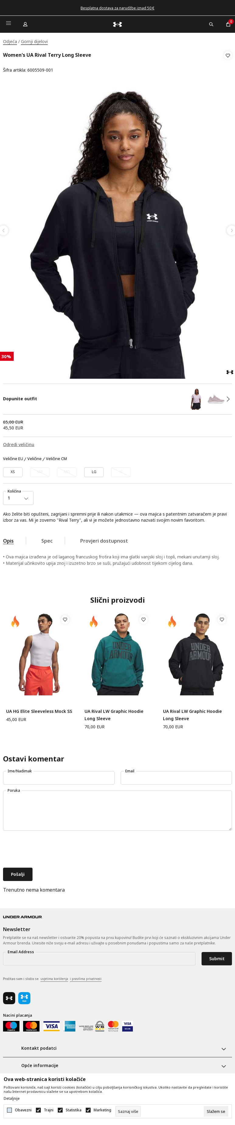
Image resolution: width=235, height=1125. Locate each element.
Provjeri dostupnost (104, 539)
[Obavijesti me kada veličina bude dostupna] (40, 470)
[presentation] (49, 848)
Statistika (73, 1110)
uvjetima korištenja (54, 977)
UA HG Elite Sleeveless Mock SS (39, 709)
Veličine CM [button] (56, 457)
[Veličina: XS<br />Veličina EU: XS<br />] (12, 470)
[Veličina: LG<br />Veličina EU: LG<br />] (94, 470)
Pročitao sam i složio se (52, 977)
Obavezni (23, 1110)
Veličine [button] (34, 457)
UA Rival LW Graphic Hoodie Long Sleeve (114, 713)
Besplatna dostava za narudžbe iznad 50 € (117, 8)
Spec (47, 539)
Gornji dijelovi (34, 41)
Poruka (14, 788)
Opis (8, 539)
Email (129, 769)
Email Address (21, 950)
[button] (228, 62)
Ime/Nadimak (20, 769)
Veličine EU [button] (13, 457)
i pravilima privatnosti (86, 977)
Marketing (102, 1110)
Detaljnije (12, 1098)
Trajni (49, 1110)
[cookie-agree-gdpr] (216, 1111)
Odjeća (10, 41)
